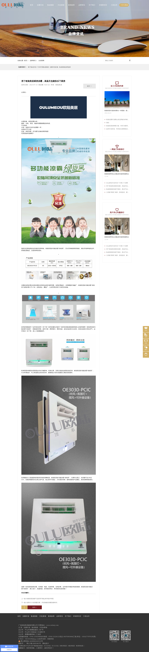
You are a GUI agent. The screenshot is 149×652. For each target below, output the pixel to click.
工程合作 (114, 5)
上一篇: (37, 598)
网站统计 (45, 643)
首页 (31, 5)
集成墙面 (50, 5)
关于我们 (92, 5)
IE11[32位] (55, 645)
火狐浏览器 (71, 645)
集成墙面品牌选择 (65, 67)
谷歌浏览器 (63, 645)
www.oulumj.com (52, 625)
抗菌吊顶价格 (54, 67)
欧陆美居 (59, 85)
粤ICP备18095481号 (33, 643)
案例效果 (71, 5)
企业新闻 (41, 60)
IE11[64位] (47, 645)
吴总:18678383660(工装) (68, 636)
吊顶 (22, 127)
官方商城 (124, 5)
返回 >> (89, 86)
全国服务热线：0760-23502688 (29, 636)
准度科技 (50, 639)
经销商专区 (103, 5)
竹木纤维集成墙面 (43, 67)
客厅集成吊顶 (32, 67)
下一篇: (39, 602)
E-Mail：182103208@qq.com (28, 639)
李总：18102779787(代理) (86, 636)
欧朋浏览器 (79, 645)
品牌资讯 (81, 5)
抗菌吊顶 (40, 5)
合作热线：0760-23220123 (50, 636)
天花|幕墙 (61, 5)
